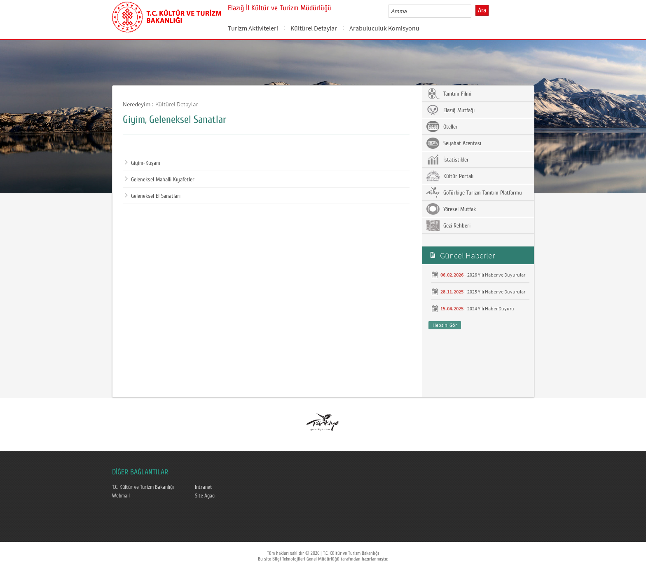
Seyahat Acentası (453, 143)
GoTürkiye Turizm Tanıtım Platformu (474, 192)
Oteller (442, 126)
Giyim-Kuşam (142, 163)
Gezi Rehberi (448, 225)
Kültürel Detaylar (313, 28)
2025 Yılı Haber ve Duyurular (496, 292)
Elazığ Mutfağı (450, 110)
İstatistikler (447, 159)
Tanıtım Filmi (448, 93)
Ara (482, 10)
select (473, 11)
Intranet (203, 487)
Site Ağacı (205, 496)
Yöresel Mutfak (451, 209)
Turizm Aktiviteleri (253, 28)
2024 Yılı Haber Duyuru (490, 308)
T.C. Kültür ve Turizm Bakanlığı (143, 487)
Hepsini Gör (445, 325)
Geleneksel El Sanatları (152, 196)
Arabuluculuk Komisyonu (384, 28)
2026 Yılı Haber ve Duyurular (496, 275)
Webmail (121, 496)
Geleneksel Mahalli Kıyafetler (159, 179)
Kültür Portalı (449, 176)
